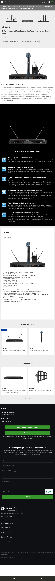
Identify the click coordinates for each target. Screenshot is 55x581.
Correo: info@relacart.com (10, 519)
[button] (25, 358)
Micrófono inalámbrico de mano (39, 350)
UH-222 (32, 348)
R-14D (4, 388)
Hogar (3, 6)
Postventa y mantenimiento (27, 427)
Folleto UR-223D (6, 421)
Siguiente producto (30, 41)
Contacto (27, 433)
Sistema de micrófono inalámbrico (26, 6)
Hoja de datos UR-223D (8, 414)
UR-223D (6, 348)
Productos (11, 6)
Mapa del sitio (40, 552)
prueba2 (12, 557)
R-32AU (31, 388)
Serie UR (40, 6)
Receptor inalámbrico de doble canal (14, 350)
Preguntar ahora (10, 41)
